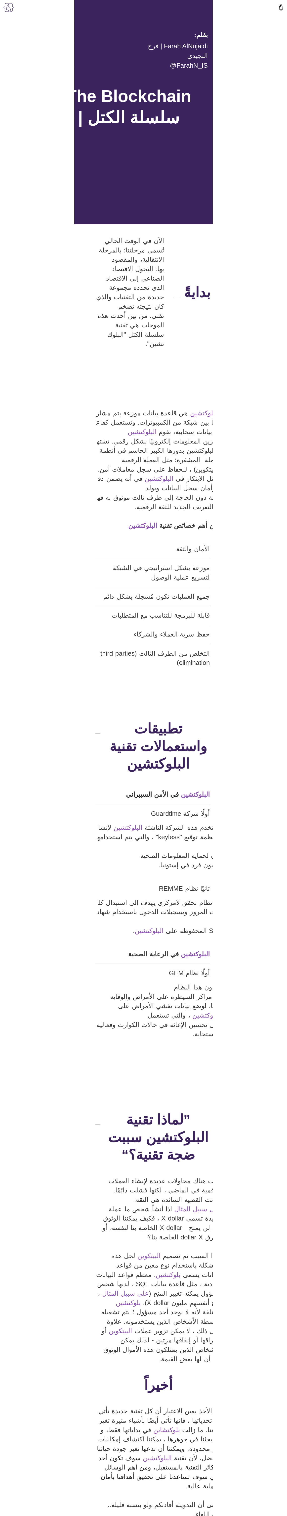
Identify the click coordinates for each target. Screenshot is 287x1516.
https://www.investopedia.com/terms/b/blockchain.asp (216, 1312)
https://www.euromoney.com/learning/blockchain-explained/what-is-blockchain (194, 1318)
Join (143, 1415)
